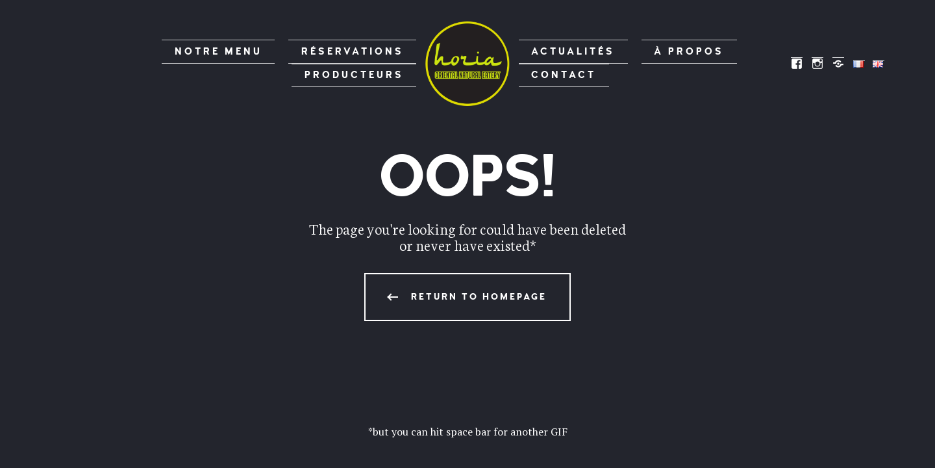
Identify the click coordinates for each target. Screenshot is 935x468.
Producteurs (371, 63)
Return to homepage (479, 296)
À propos (641, 63)
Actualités (557, 63)
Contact (716, 63)
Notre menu (166, 63)
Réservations (265, 63)
